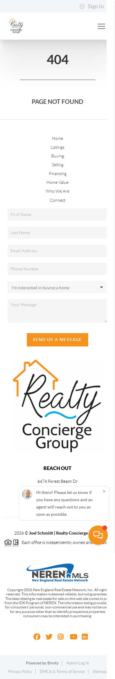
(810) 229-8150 (57, 497)
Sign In (91, 6)
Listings (57, 147)
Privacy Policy (20, 671)
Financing (57, 173)
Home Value (57, 182)
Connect (57, 200)
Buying (57, 156)
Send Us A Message (57, 339)
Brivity (53, 663)
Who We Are (57, 191)
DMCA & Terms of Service (62, 671)
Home (57, 138)
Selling (57, 164)
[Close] (104, 618)
